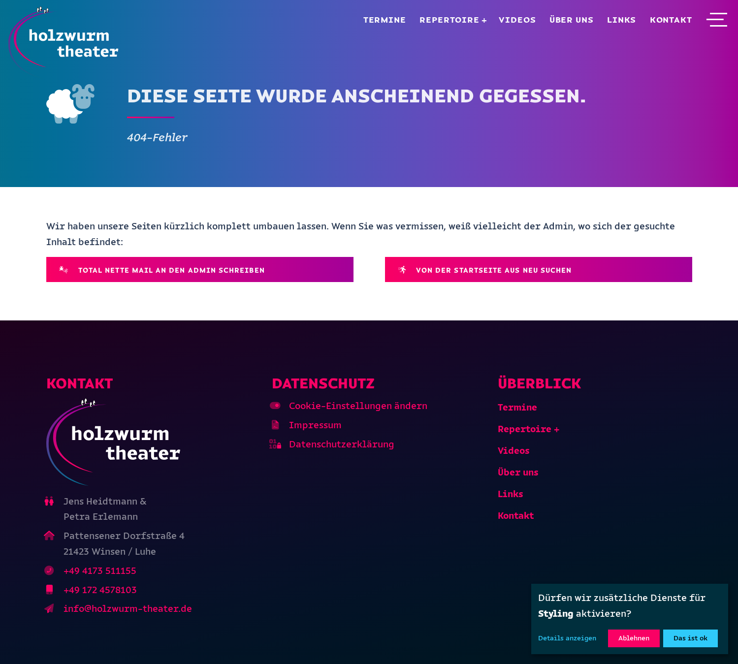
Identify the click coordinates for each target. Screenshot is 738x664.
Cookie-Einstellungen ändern (358, 406)
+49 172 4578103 (100, 590)
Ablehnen (633, 638)
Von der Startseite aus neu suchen (485, 270)
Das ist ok (690, 638)
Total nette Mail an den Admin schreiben (162, 270)
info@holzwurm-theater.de (128, 608)
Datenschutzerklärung (341, 444)
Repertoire (449, 20)
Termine (384, 20)
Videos (517, 20)
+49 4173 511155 (100, 571)
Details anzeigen (567, 638)
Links (621, 20)
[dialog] (629, 619)
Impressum (315, 425)
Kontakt (671, 20)
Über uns (571, 20)
